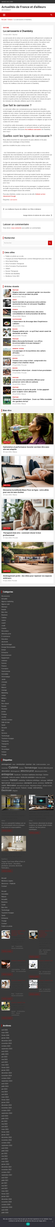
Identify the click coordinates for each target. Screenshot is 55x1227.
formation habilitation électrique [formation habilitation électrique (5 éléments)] (32, 775)
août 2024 (4, 1084)
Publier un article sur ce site (14, 256)
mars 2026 (4, 1032)
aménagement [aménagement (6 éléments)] (6, 764)
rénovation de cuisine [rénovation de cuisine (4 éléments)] (23, 785)
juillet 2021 (4, 1180)
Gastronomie (17, 319)
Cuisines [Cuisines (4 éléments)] (21, 768)
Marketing (4, 693)
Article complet (6, 830)
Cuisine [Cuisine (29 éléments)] (13, 767)
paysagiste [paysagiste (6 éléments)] (28, 783)
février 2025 (5, 1067)
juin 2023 (4, 1121)
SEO (2, 730)
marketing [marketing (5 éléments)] (22, 780)
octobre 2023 (5, 1110)
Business (4, 615)
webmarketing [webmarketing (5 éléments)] (37, 788)
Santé (14, 299)
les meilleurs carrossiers (33, 129)
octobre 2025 (5, 1046)
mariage (4, 690)
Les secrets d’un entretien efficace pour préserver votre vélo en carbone (28, 381)
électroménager (6, 644)
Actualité (4, 599)
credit (3, 626)
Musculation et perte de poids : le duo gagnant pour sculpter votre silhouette (30, 391)
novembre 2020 (6, 1202)
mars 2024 (4, 1097)
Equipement (5, 658)
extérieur (4, 660)
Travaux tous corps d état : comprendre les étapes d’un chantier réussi (29, 362)
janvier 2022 (5, 1164)
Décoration (5, 631)
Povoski (24, 335)
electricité (4, 642)
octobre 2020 (5, 1204)
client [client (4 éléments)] (13, 764)
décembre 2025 (6, 1041)
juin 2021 (4, 1183)
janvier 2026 (5, 1038)
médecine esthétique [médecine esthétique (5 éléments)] (33, 780)
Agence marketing (7, 601)
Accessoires (5, 596)
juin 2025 (4, 1057)
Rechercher (50, 243)
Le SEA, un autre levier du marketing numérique (46, 985)
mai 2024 (4, 1092)
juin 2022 (4, 1153)
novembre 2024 (6, 1075)
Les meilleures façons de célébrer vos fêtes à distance (23, 209)
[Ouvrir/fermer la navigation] (4, 15)
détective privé (6, 634)
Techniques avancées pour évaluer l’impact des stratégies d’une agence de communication (46, 943)
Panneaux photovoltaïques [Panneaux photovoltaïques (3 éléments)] (17, 783)
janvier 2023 (5, 1135)
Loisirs (3, 685)
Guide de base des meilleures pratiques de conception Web (18, 1007)
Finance (15, 309)
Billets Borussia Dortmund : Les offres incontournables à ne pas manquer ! (27, 342)
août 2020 (4, 1210)
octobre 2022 (5, 1143)
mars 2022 (4, 1161)
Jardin (3, 679)
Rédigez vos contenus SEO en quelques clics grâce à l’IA (18, 965)
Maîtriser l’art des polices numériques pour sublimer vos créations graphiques (41, 815)
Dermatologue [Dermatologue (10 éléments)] (31, 768)
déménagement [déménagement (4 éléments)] (15, 771)
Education (4, 639)
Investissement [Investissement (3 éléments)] (5, 780)
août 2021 (4, 1178)
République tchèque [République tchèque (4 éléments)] (36, 785)
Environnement (6, 655)
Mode (3, 701)
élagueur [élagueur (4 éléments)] (15, 790)
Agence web (5, 604)
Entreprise (4, 652)
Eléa (23, 326)
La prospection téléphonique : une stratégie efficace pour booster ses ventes (17, 987)
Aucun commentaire (17, 948)
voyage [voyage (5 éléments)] (30, 788)
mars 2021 (4, 1191)
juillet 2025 (4, 1054)
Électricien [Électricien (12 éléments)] (6, 790)
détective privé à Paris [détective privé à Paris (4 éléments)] (41, 771)
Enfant (3, 650)
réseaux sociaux (6, 720)
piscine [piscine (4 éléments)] (35, 783)
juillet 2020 (4, 1212)
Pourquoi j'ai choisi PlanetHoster (16, 259)
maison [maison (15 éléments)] (14, 780)
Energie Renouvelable (8, 647)
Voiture (6, 27)
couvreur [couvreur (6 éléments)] (29, 764)
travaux (3, 746)
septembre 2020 (6, 1207)
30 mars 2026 (7, 452)
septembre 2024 (6, 1081)
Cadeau (3, 617)
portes (3, 711)
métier (3, 695)
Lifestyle (4, 682)
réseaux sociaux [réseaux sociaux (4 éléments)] (47, 785)
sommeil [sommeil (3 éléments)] (13, 788)
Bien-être (7, 410)
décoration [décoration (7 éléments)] (5, 771)
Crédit (3, 905)
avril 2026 (4, 1030)
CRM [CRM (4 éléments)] (34, 764)
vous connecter (16, 228)
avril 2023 (4, 1127)
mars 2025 (4, 1065)
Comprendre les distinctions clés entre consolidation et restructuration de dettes (29, 313)
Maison (14, 329)
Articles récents (11, 286)
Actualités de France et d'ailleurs (23, 7)
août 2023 (4, 1116)
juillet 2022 (4, 1151)
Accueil (3, 878)
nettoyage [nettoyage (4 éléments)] (43, 780)
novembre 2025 (6, 1043)
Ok (28, 1224)
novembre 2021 (6, 1169)
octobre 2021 (5, 1172)
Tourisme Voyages (7, 738)
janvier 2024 (5, 1102)
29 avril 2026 (16, 306)
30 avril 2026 (16, 296)
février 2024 (5, 1100)
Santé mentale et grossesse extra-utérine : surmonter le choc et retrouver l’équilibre (29, 303)
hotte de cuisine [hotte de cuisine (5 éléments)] (14, 777)
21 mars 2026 (7, 538)
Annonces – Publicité (8, 883)
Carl (23, 355)
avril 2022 (4, 1159)
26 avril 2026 (16, 384)
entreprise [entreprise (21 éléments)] (7, 774)
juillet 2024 (4, 1086)
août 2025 (4, 1051)
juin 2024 (4, 1089)
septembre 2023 (6, 1113)
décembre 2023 (6, 1105)
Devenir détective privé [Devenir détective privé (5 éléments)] (45, 768)
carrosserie (13, 199)
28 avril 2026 (16, 316)
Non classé (5, 703)
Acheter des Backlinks (12, 274)
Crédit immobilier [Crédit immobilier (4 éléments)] (41, 764)
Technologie (5, 736)
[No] (53, 1222)
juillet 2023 (4, 1118)
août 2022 (4, 1148)
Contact (4, 886)
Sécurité (4, 728)
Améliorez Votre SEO (12, 276)
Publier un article (6, 926)
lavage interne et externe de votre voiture (36, 215)
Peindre (3, 706)
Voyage (21, 348)
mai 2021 (4, 1186)
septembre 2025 (6, 1049)
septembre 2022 (6, 1145)
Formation (4, 669)
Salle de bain (5, 722)
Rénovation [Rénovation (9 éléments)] (11, 785)
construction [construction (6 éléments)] (20, 764)
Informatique (5, 677)
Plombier (4, 709)
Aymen (15, 34)
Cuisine (3, 628)
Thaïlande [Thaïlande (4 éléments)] (24, 788)
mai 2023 (4, 1124)
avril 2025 (4, 1062)
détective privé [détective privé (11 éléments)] (27, 771)
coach (3, 623)
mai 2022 (4, 1156)
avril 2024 (4, 1094)
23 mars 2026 (7, 495)
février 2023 (5, 1132)
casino (3, 620)
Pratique (15, 290)
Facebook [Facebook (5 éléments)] (17, 775)
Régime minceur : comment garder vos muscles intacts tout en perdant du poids (31, 293)
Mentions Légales (7, 881)
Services (4, 733)
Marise (24, 296)
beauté (3, 609)
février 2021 (5, 1194)
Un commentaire (21, 971)
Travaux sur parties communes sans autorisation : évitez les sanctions (13, 815)
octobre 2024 (5, 1078)
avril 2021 (4, 1188)
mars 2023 (4, 1129)
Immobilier (4, 674)
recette (3, 717)
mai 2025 (4, 1059)
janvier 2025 (5, 1070)
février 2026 (5, 1035)
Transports (5, 741)
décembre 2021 (6, 1167)
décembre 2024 (6, 1073)
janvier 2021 (5, 1196)
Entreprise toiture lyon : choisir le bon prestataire (31, 370)
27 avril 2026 (16, 345)
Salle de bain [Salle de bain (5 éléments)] (5, 788)
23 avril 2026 (16, 404)
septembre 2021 (6, 1175)
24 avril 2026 (16, 394)
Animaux (15, 348)
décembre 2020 (6, 1199)
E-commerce (5, 636)
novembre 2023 (6, 1108)
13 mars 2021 (7, 34)
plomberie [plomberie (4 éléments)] (41, 783)
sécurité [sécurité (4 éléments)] (18, 788)
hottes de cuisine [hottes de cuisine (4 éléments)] (40, 777)
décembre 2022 (6, 1137)
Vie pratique (5, 749)
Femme (3, 663)
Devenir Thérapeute (11, 271)
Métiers (3, 698)
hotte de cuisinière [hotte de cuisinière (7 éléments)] (28, 777)
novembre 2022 (6, 1140)
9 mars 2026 (7, 580)
